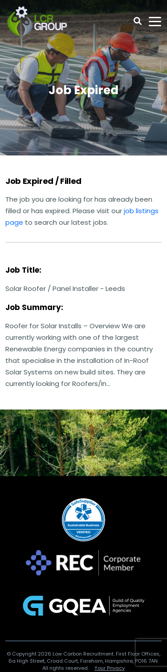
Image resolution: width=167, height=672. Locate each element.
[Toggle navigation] (155, 21)
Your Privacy (109, 668)
